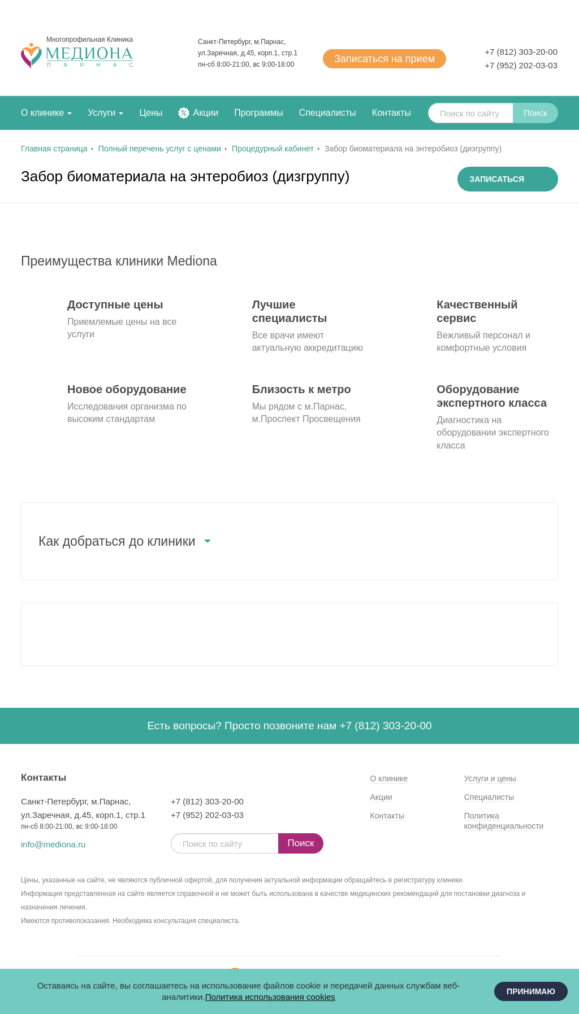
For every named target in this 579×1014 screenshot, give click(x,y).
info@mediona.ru (53, 844)
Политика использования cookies (270, 997)
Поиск (535, 112)
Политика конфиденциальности (504, 820)
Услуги (101, 112)
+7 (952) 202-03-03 (521, 65)
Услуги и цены (490, 778)
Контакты (391, 112)
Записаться (384, 58)
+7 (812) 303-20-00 (521, 51)
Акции (205, 112)
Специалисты (327, 112)
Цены (150, 112)
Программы (258, 112)
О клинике (42, 112)
